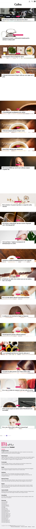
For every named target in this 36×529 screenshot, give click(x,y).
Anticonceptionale (4, 474)
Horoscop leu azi (4, 518)
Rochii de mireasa (13, 468)
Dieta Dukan (9, 480)
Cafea (18, 485)
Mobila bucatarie (4, 491)
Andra (16, 458)
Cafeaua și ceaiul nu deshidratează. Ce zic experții (16, 260)
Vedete (18, 275)
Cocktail (30, 485)
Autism (26, 492)
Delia (18, 458)
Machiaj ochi (7, 464)
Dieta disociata (13, 481)
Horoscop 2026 (4, 501)
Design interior (31, 491)
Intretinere (20, 480)
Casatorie (24, 452)
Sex (27, 452)
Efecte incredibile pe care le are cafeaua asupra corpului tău (16, 168)
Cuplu (18, 452)
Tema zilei (15, 496)
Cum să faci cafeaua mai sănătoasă (12, 149)
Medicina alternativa (18, 34)
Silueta (18, 481)
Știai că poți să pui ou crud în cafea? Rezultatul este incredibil (17, 409)
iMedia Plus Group (12, 525)
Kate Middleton (11, 457)
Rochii (4, 463)
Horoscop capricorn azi (5, 513)
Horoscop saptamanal (5, 522)
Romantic (7, 452)
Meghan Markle (4, 457)
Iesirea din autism (20, 496)
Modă (2, 467)
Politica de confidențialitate (15, 526)
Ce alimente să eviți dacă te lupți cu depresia (15, 316)
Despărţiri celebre (27, 496)
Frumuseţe (4, 462)
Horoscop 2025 (4, 502)
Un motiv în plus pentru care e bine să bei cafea (16, 371)
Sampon (27, 463)
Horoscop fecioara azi (5, 511)
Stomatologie (21, 473)
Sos (13, 485)
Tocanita (27, 485)
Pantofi (25, 468)
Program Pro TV (12, 459)
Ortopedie (3, 475)
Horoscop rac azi (4, 509)
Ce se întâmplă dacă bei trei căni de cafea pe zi (16, 353)
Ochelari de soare (15, 469)
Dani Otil (10, 458)
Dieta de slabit (7, 481)
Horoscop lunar (4, 508)
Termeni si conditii (24, 526)
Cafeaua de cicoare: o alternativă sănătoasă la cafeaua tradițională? (15, 38)
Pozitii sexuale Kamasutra (6, 453)
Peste (12, 485)
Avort (25, 474)
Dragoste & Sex (5, 450)
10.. (10, 435)
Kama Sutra (30, 452)
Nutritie (18, 53)
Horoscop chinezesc (5, 506)
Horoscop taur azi (4, 512)
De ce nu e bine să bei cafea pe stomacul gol (15, 427)
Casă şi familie (4, 490)
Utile (18, 109)
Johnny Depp (22, 457)
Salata (16, 485)
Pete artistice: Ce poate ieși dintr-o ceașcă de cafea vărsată (17, 205)
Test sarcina (11, 474)
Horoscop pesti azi (5, 517)
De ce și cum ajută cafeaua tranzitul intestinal (15, 297)
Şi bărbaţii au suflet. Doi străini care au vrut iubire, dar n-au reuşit (17, 279)
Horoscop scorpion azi (5, 514)
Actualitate (4, 495)
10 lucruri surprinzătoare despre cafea (13, 131)
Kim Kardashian (17, 457)
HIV (31, 474)
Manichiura (23, 463)
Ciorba (9, 485)
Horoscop (3, 500)
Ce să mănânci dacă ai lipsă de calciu (13, 56)
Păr (2, 463)
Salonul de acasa (20, 464)
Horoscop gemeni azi (5, 510)
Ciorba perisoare (22, 486)
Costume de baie (20, 468)
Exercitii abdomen (29, 480)
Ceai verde (28, 474)
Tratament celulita (13, 464)
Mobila (18, 491)
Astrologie (3, 507)
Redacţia (29, 526)
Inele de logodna (4, 469)
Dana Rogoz (5, 458)
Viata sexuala (11, 452)
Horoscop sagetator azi (5, 515)
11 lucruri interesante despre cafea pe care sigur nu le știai (18, 76)
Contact (33, 526)
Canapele (21, 491)
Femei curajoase (21, 492)
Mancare (3, 485)
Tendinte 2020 (22, 469)
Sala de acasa (28, 481)
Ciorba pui (28, 486)
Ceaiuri (6, 473)
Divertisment (18, 201)
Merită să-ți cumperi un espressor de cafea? (15, 19)
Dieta (18, 349)
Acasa (18, 16)
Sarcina (2, 473)
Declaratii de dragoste (16, 453)
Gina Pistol (22, 458)
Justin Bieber (26, 458)
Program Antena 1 (19, 459)
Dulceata (23, 485)
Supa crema (3, 486)
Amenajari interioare (12, 491)
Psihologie (12, 473)
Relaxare (13, 480)
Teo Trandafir (28, 457)
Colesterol (27, 473)
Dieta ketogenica (23, 481)
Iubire (21, 452)
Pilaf (18, 486)
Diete (2, 480)
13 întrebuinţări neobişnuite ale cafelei (13, 112)
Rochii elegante (30, 468)
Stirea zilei (11, 496)
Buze (30, 463)
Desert (11, 486)
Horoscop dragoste (5, 505)
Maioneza (15, 486)
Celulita (2, 464)
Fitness (5, 480)
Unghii (7, 463)
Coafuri (14, 463)
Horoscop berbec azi (5, 521)
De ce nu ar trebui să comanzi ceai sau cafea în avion (17, 390)
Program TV (6, 459)
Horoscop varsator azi (5, 516)
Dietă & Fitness (5, 478)
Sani (20, 463)
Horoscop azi (3, 503)
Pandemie (9, 497)
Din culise (3, 496)
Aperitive (8, 486)
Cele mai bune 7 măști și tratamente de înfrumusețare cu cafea (13, 242)
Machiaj (17, 463)
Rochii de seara (7, 468)
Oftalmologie (20, 474)
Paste (6, 485)
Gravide (16, 492)
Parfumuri (11, 463)
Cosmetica (18, 238)
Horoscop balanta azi (5, 520)
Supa (21, 485)
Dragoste (3, 452)
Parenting (3, 492)
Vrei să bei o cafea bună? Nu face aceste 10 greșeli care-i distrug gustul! (16, 224)
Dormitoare (25, 491)
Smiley (13, 458)
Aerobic (23, 480)
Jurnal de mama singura (10, 492)
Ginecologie (16, 473)
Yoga (17, 480)
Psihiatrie (7, 475)
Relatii (16, 452)
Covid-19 (5, 497)
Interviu (7, 496)
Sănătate (18, 424)
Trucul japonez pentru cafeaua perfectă (13, 334)
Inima (9, 473)
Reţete (3, 483)
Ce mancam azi (7, 487)
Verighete (10, 469)
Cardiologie (16, 474)
